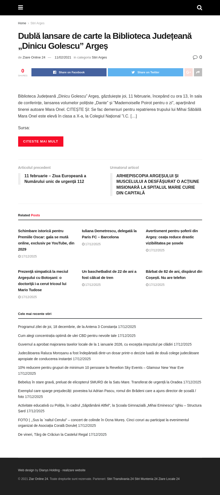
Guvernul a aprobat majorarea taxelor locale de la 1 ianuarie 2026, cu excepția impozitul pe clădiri (95, 344)
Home (22, 23)
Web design (26, 470)
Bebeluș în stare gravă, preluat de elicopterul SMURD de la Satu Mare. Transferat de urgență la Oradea (100, 382)
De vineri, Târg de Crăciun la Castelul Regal (53, 434)
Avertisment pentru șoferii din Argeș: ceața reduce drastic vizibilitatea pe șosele (172, 237)
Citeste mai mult (40, 141)
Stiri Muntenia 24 (146, 479)
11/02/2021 (63, 57)
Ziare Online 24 (34, 57)
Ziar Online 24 (38, 479)
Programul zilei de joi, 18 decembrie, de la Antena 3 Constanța (67, 327)
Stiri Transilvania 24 (120, 479)
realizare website (73, 470)
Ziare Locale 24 (169, 479)
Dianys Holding (49, 470)
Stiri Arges (37, 23)
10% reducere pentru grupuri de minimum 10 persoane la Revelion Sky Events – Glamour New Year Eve (101, 368)
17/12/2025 (27, 256)
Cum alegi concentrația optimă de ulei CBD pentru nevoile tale (67, 336)
